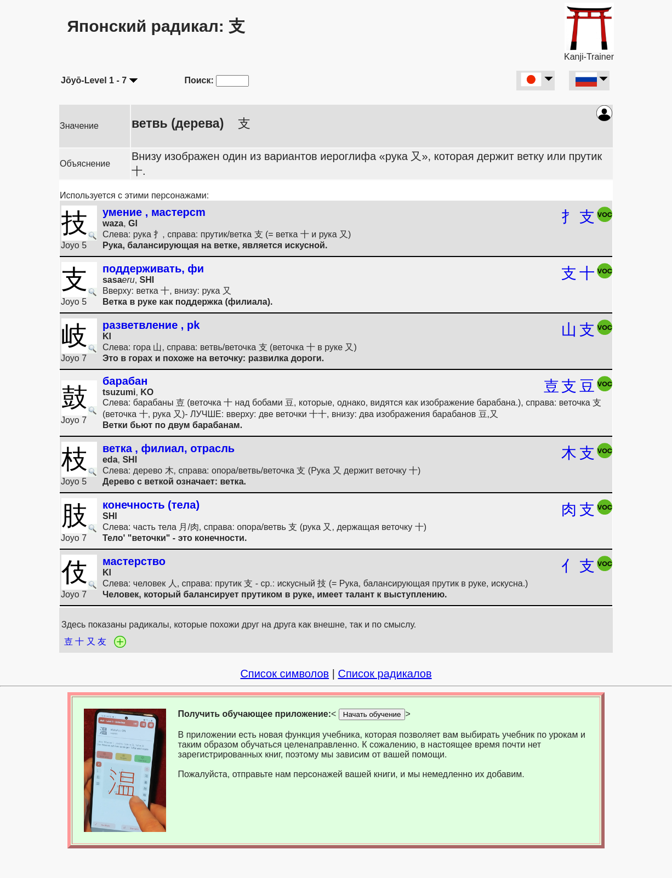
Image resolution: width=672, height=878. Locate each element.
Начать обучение (372, 714)
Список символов (284, 674)
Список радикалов (384, 674)
